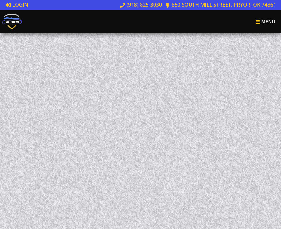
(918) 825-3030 (141, 4)
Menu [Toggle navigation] (265, 21)
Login (17, 4)
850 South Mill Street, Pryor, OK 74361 (220, 4)
